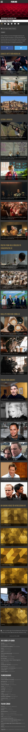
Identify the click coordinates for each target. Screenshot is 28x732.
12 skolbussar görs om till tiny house (7, 718)
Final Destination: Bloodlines (6, 664)
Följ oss (2, 713)
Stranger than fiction (4, 698)
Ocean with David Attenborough (6, 653)
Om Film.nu (3, 706)
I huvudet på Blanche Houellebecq (7, 646)
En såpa (2, 693)
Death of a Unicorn (4, 656)
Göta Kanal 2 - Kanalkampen (6, 696)
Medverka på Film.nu (4, 711)
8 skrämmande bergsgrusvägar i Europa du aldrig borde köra (11, 723)
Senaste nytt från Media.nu (10, 54)
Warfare (2, 651)
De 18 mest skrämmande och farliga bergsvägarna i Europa (11, 719)
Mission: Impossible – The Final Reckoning (8, 668)
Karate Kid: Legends (4, 671)
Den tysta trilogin (4, 658)
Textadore (2, 724)
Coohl (2, 716)
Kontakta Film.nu (4, 708)
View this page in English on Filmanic (8, 28)
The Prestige (3, 689)
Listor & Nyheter (6, 119)
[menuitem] (2, 636)
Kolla (2, 721)
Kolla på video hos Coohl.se (10, 314)
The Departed (3, 688)
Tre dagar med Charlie (4, 694)
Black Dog (2, 643)
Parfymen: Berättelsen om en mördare (7, 679)
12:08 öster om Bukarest (5, 684)
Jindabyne (3, 691)
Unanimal (2, 649)
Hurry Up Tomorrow (4, 666)
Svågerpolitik (3, 729)
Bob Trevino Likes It (4, 644)
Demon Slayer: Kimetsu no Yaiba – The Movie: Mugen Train (11, 660)
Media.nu (2, 726)
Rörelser (2, 648)
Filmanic (2, 714)
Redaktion (3, 709)
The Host (2, 686)
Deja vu (2, 699)
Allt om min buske (4, 677)
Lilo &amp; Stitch (4, 669)
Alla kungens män (4, 681)
